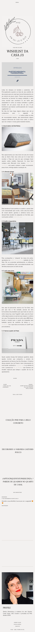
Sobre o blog (17, 622)
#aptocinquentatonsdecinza (10, 115)
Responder (5, 505)
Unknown (4, 497)
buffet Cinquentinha (17, 260)
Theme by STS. (21, 629)
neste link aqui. (17, 217)
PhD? (12, 629)
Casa (17, 58)
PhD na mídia (17, 624)
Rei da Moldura (18, 367)
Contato (17, 626)
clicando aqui (20, 365)
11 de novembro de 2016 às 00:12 (10, 498)
